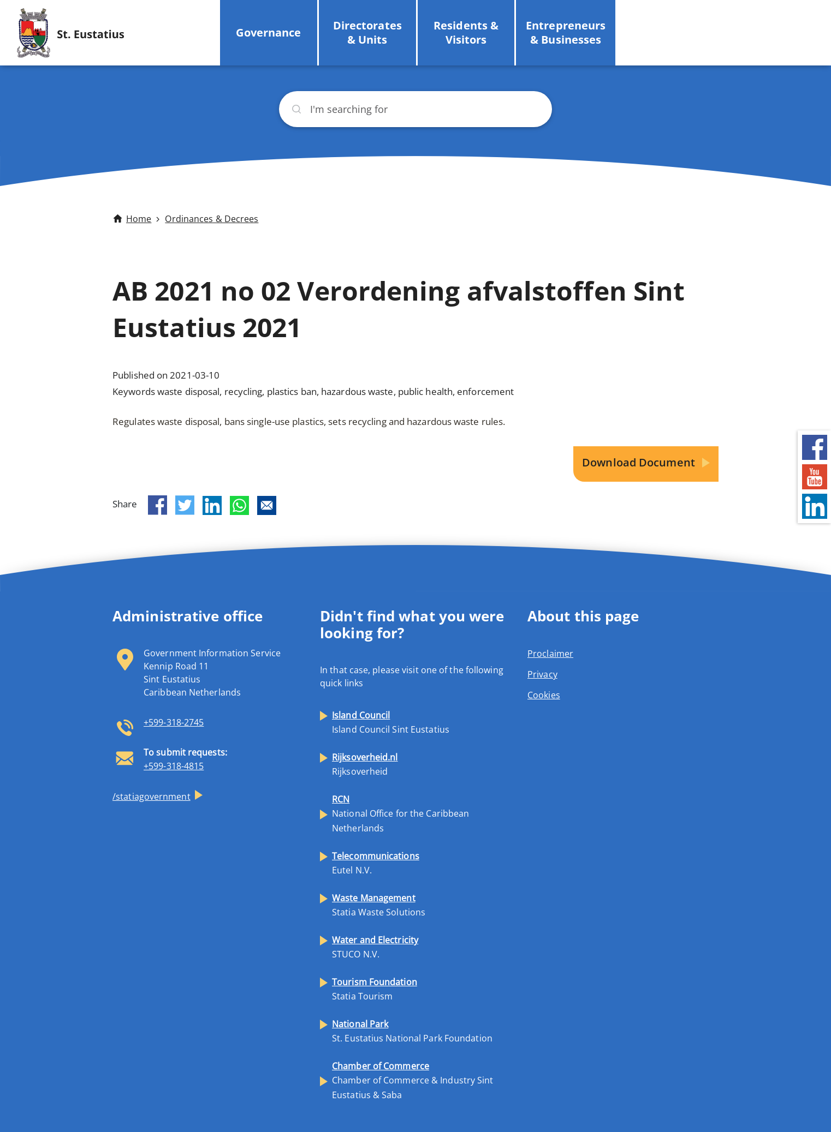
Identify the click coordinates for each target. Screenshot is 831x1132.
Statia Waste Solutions (378, 905)
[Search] (415, 109)
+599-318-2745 (174, 722)
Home (138, 219)
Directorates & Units (367, 32)
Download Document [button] (640, 462)
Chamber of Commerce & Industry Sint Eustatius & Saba (413, 1080)
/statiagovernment (151, 796)
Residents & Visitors (466, 32)
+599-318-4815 (174, 766)
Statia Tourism (374, 989)
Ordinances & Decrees (211, 219)
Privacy (542, 674)
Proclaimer (550, 654)
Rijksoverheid (365, 764)
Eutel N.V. (375, 863)
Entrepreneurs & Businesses (565, 32)
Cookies (543, 695)
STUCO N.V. (375, 947)
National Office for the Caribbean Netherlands (400, 813)
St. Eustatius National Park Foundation (412, 1031)
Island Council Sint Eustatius (390, 722)
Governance (268, 32)
